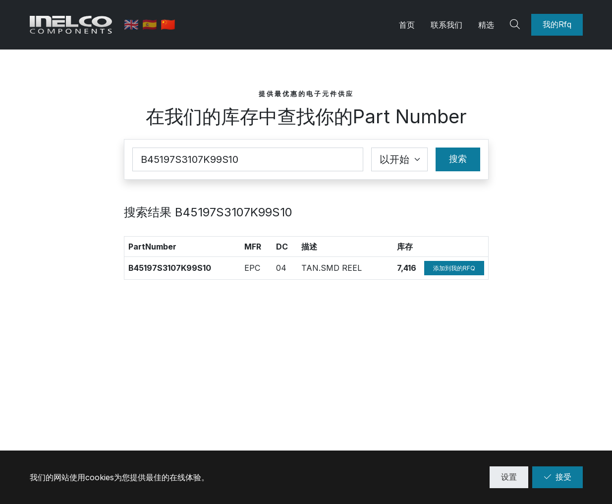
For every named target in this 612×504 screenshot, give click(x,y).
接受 (557, 477)
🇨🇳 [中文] (169, 24)
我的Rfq (557, 24)
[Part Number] (247, 159)
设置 (509, 477)
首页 (407, 25)
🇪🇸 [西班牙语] (153, 24)
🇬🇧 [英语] (134, 24)
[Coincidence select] (399, 159)
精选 (486, 25)
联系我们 (446, 25)
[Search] (516, 25)
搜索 (458, 158)
